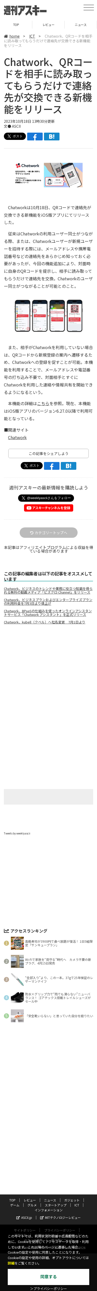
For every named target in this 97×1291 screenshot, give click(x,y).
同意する (48, 1276)
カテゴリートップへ (48, 532)
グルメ (32, 1205)
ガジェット (72, 1200)
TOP (16, 24)
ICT (32, 36)
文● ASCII (12, 126)
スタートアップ (55, 1205)
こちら (43, 403)
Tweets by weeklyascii (17, 833)
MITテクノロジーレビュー (60, 1217)
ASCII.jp (24, 1217)
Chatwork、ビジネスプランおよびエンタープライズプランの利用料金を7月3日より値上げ (48, 601)
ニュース (80, 24)
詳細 (11, 1263)
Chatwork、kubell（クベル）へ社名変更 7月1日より (44, 622)
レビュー (48, 24)
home (12, 36)
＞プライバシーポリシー (48, 1289)
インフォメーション (49, 1210)
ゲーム (14, 1205)
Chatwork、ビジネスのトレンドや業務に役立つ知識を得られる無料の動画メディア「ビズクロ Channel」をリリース (48, 590)
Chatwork (17, 437)
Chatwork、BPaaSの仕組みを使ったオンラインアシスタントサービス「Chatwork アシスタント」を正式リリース (48, 612)
